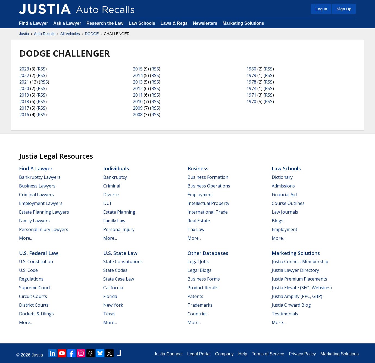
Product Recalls (203, 288)
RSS (41, 69)
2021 (24, 82)
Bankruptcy (115, 177)
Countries (198, 314)
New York (113, 305)
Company (224, 354)
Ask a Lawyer (67, 23)
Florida (110, 296)
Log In (321, 9)
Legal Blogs (199, 270)
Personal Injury (119, 229)
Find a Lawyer (33, 23)
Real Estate (199, 221)
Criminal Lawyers (36, 195)
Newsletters (205, 23)
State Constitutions (123, 261)
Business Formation (208, 177)
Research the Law (104, 23)
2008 (138, 115)
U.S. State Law (120, 253)
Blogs (277, 221)
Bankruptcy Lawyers (40, 177)
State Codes (115, 270)
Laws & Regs (174, 23)
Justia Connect (168, 354)
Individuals (116, 168)
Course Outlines (288, 203)
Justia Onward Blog (291, 305)
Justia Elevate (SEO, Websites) (302, 288)
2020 (24, 88)
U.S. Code (28, 270)
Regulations (31, 279)
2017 (24, 108)
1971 (251, 95)
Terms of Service (268, 354)
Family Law (114, 221)
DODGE (92, 34)
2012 (138, 88)
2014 (138, 75)
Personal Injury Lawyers (43, 229)
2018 (24, 101)
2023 (24, 69)
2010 (138, 101)
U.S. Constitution (36, 261)
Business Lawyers (37, 186)
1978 (251, 82)
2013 (138, 82)
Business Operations (209, 186)
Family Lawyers (34, 221)
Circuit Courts (33, 296)
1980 (251, 69)
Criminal (111, 186)
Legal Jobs (198, 261)
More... (26, 238)
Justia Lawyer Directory (295, 270)
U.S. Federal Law (38, 253)
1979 (251, 75)
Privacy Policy (302, 354)
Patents (195, 296)
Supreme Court (34, 288)
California (113, 288)
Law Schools (142, 23)
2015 (138, 69)
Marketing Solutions (243, 23)
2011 (138, 95)
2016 (24, 115)
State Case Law (118, 279)
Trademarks (200, 305)
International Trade (208, 212)
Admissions (283, 186)
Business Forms (204, 279)
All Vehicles (70, 34)
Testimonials (285, 314)
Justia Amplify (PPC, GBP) (297, 296)
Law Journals (285, 212)
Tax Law (196, 229)
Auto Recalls (44, 34)
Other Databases (208, 253)
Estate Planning (119, 212)
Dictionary (282, 177)
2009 (138, 108)
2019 (24, 95)
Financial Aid (284, 195)
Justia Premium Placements (299, 279)
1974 (251, 88)
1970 (251, 101)
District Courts (34, 305)
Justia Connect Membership (300, 261)
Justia (24, 34)
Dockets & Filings (36, 314)
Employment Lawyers (40, 203)
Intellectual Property (208, 203)
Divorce (111, 195)
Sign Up (344, 9)
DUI (107, 203)
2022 (24, 75)
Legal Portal (198, 354)
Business (198, 168)
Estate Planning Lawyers (44, 212)
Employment (200, 195)
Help (242, 354)
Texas (109, 314)
